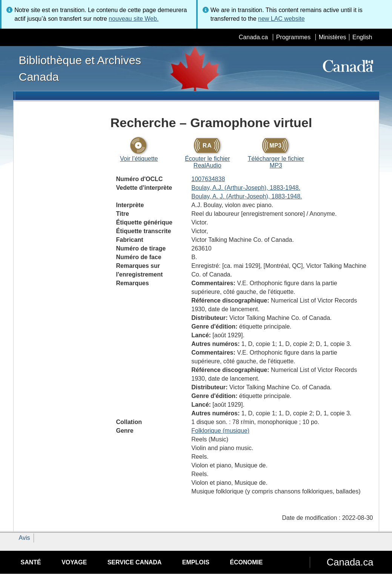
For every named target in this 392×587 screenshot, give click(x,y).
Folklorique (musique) (220, 430)
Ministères (332, 37)
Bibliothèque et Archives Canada (80, 68)
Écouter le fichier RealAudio (207, 162)
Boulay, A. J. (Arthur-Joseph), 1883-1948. (246, 196)
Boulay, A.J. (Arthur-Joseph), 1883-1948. (245, 187)
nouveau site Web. (133, 18)
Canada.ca (253, 37)
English (362, 37)
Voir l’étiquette (139, 158)
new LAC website (281, 18)
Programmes (293, 37)
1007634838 (208, 179)
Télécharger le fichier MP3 (276, 162)
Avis (24, 538)
